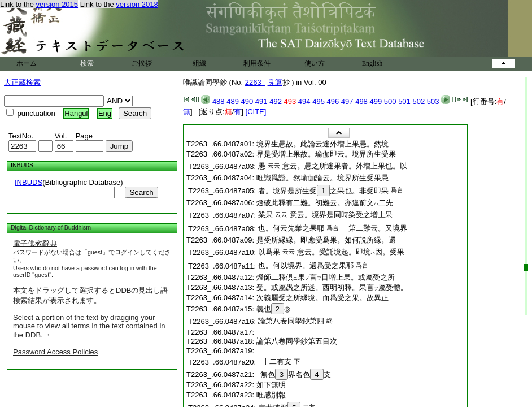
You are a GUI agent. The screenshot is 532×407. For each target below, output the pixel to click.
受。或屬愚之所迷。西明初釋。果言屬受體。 (332, 287)
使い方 (314, 63)
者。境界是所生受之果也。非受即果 (323, 191)
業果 (265, 214)
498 (361, 101)
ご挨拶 (142, 63)
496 (333, 101)
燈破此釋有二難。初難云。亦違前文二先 (324, 202)
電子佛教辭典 (35, 243)
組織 (199, 63)
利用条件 (257, 63)
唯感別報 (271, 395)
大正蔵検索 (22, 82)
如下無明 (271, 384)
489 (232, 101)
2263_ (255, 82)
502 (418, 101)
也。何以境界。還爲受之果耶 (306, 265)
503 (433, 101)
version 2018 (137, 4)
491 (261, 101)
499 (375, 101)
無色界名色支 (293, 374)
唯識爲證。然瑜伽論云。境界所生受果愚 (322, 178)
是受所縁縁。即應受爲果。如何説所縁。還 (326, 240)
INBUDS (28, 182)
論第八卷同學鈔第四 (291, 321)
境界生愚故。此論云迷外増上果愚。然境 (322, 144)
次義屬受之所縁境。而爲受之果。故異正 (322, 297)
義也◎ (273, 309)
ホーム (26, 63)
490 (247, 101)
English (372, 63)
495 (318, 101)
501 (404, 101)
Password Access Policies (55, 352)
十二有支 (274, 361)
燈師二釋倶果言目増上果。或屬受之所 (325, 277)
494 (304, 101)
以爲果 (269, 252)
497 (347, 101)
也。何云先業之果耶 (291, 228)
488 (218, 101)
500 (390, 101)
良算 (275, 82)
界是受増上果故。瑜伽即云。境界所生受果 (326, 154)
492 (275, 101)
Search (141, 192)
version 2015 (57, 4)
